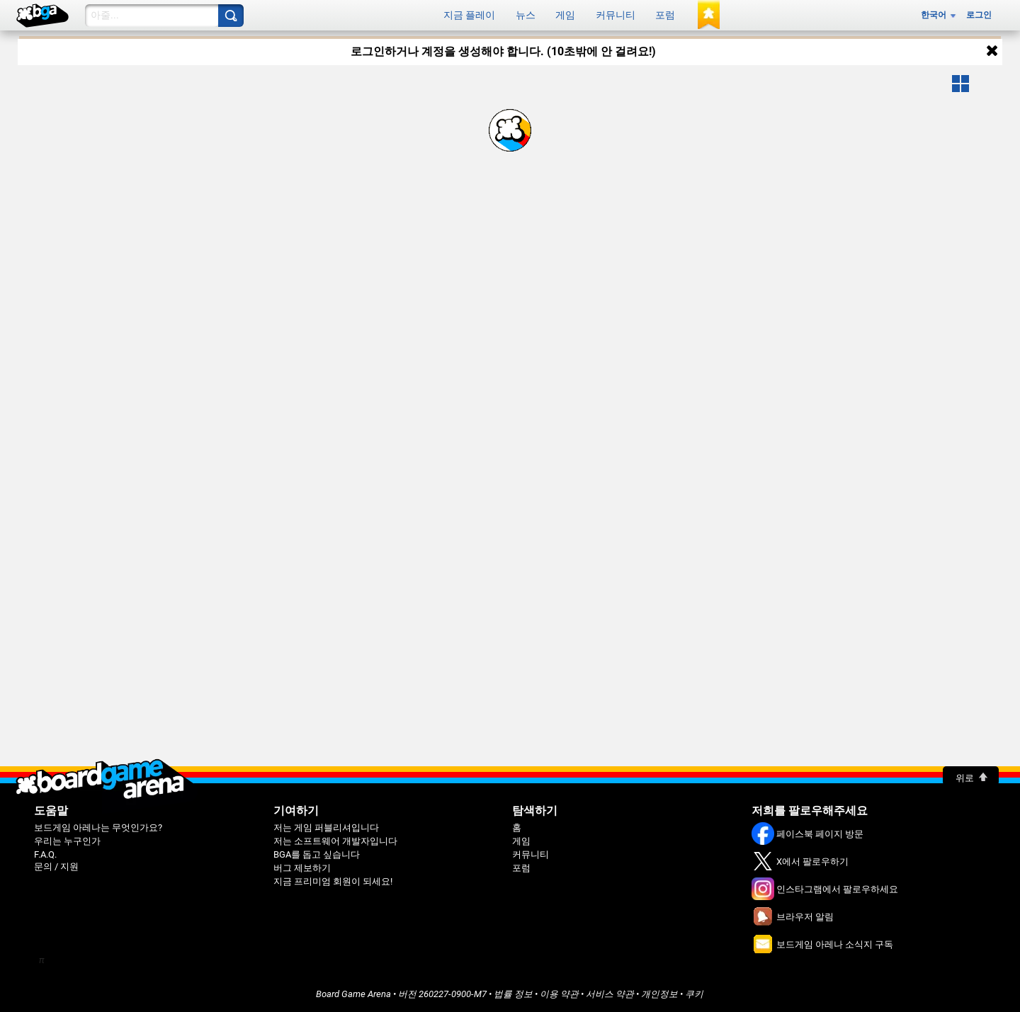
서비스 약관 (610, 994)
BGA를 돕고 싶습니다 (316, 854)
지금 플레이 (469, 15)
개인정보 (659, 994)
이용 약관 (559, 994)
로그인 (979, 15)
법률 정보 (513, 994)
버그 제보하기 (302, 868)
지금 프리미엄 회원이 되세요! (332, 881)
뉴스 (526, 15)
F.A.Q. (45, 854)
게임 (565, 15)
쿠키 (694, 994)
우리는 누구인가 (67, 841)
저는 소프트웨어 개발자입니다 (335, 841)
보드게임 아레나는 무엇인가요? (98, 827)
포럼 (665, 15)
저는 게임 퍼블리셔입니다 (326, 827)
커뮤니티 (615, 15)
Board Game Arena (353, 994)
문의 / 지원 (56, 866)
